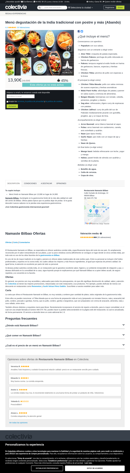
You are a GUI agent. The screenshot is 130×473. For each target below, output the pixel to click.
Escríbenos (26, 2)
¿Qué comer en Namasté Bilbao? (65, 335)
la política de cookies (54, 101)
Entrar (120, 7)
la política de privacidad (34, 101)
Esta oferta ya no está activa (47, 84)
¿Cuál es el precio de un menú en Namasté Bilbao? (65, 345)
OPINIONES (61, 183)
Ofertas (8, 242)
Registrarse (109, 7)
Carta (15, 242)
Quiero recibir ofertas (112, 2)
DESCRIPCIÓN (13, 183)
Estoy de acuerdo (95, 468)
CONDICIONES (30, 183)
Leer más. (88, 463)
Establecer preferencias (47, 468)
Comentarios (24, 242)
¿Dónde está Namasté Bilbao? (65, 325)
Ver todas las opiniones (18, 423)
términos (20, 101)
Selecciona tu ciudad (80, 7)
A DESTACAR (46, 183)
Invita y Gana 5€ (94, 2)
